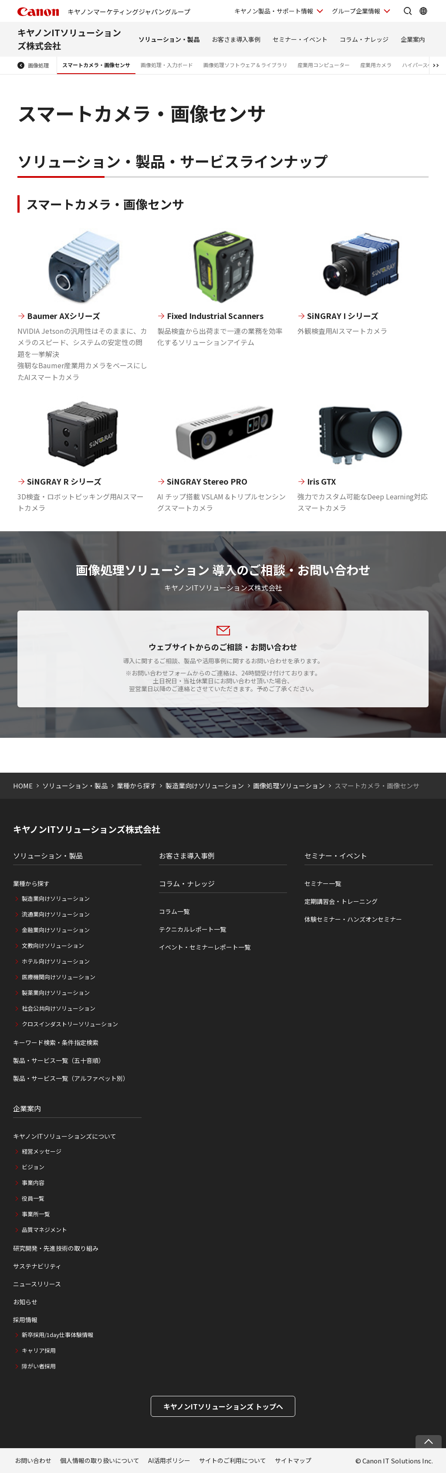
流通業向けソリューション (56, 914)
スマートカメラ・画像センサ (96, 64)
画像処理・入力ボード (167, 64)
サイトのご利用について (232, 1460)
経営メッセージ (41, 1151)
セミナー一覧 (322, 883)
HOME (23, 785)
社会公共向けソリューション (58, 1008)
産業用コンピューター (323, 64)
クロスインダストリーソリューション (70, 1024)
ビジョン (33, 1167)
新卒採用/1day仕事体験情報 (57, 1334)
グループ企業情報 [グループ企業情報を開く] (356, 11)
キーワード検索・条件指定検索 (55, 1042)
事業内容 (33, 1182)
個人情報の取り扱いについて (99, 1460)
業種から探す (136, 785)
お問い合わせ (33, 1460)
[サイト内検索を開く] (407, 11)
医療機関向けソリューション (58, 977)
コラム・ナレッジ (364, 39)
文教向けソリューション (53, 945)
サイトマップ (293, 1460)
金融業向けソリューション (56, 930)
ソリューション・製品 (169, 39)
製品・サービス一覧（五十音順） (59, 1060)
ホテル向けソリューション (56, 961)
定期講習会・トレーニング (341, 901)
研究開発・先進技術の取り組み (55, 1248)
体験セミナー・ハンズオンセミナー (353, 919)
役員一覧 (33, 1198)
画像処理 (38, 65)
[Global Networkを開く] (423, 11)
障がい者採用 (39, 1366)
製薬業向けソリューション (56, 992)
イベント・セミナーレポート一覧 (204, 947)
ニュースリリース (37, 1284)
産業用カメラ (376, 64)
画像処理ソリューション (289, 785)
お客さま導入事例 (236, 39)
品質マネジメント (44, 1229)
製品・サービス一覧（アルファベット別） (71, 1078)
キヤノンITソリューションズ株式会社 (86, 829)
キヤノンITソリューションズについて (64, 1136)
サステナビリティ (37, 1266)
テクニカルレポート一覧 (192, 929)
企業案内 (413, 39)
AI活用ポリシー (169, 1460)
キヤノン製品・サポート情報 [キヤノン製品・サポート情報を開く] (273, 11)
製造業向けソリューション (205, 785)
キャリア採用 (39, 1350)
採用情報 (25, 1319)
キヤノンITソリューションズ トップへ (223, 1406)
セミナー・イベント (300, 39)
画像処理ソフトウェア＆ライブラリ (245, 64)
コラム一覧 (174, 911)
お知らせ (25, 1301)
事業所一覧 (36, 1214)
